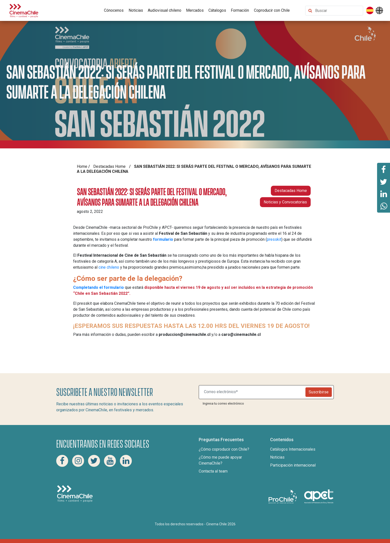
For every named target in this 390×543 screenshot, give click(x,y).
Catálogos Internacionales (292, 449)
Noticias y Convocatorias (285, 202)
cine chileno (108, 267)
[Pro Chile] (283, 496)
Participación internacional (293, 465)
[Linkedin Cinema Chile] (126, 461)
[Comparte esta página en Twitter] (383, 181)
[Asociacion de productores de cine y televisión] (319, 496)
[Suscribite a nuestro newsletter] (253, 392)
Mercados (195, 10)
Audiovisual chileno (164, 10)
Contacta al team (213, 471)
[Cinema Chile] (24, 10)
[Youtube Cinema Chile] (110, 461)
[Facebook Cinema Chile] (62, 461)
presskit (274, 239)
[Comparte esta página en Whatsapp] (383, 206)
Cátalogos (217, 10)
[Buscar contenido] (338, 10)
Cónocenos (114, 10)
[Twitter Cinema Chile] (94, 461)
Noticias (136, 10)
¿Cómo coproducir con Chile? (224, 449)
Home (82, 166)
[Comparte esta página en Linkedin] (383, 194)
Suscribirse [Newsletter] (319, 392)
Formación (240, 10)
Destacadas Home (109, 166)
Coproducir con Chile (272, 10)
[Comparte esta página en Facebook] (383, 169)
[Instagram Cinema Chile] (78, 461)
